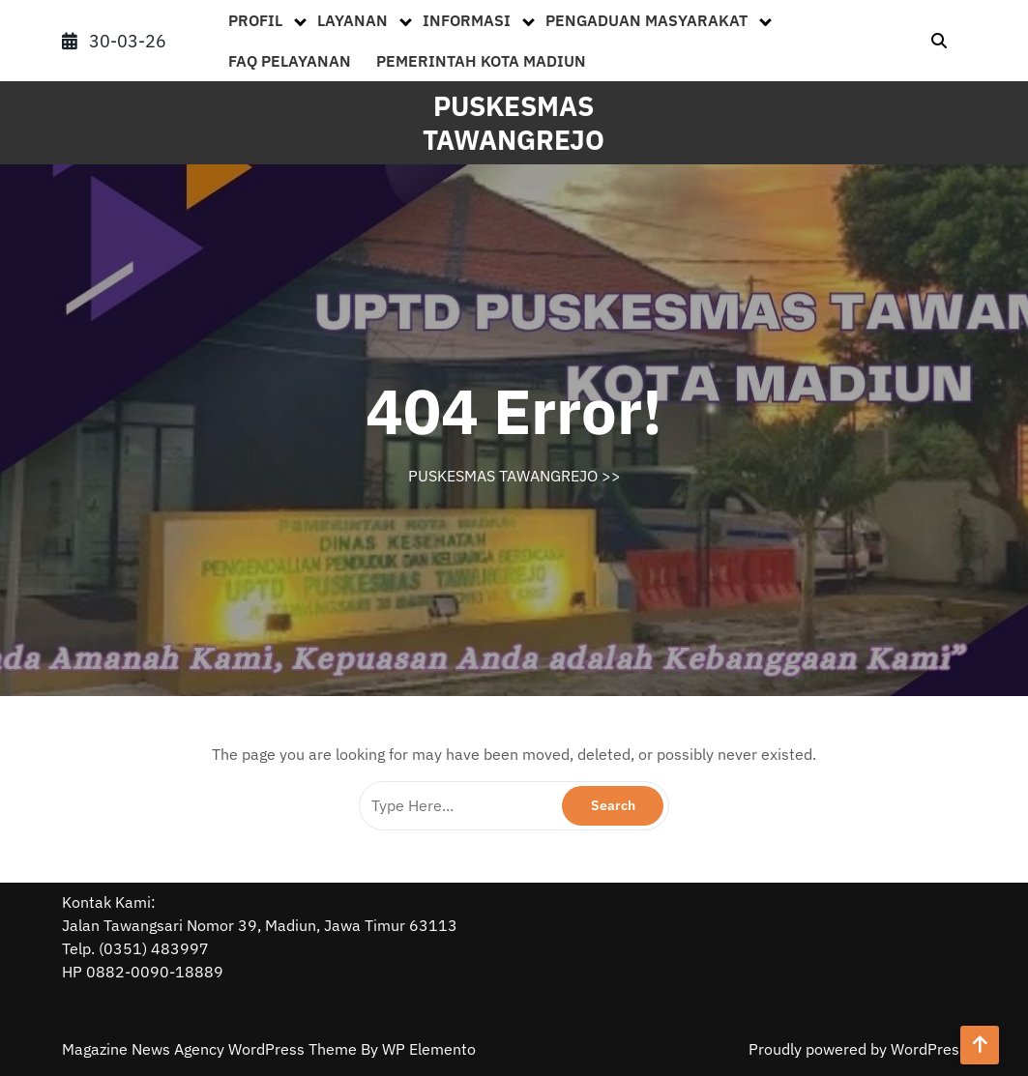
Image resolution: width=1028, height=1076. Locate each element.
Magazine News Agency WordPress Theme (211, 1049)
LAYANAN (352, 20)
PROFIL (255, 20)
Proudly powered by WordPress (858, 1049)
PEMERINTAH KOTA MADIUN (481, 61)
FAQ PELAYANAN (289, 61)
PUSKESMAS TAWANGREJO (513, 123)
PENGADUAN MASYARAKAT (646, 20)
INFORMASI (467, 20)
